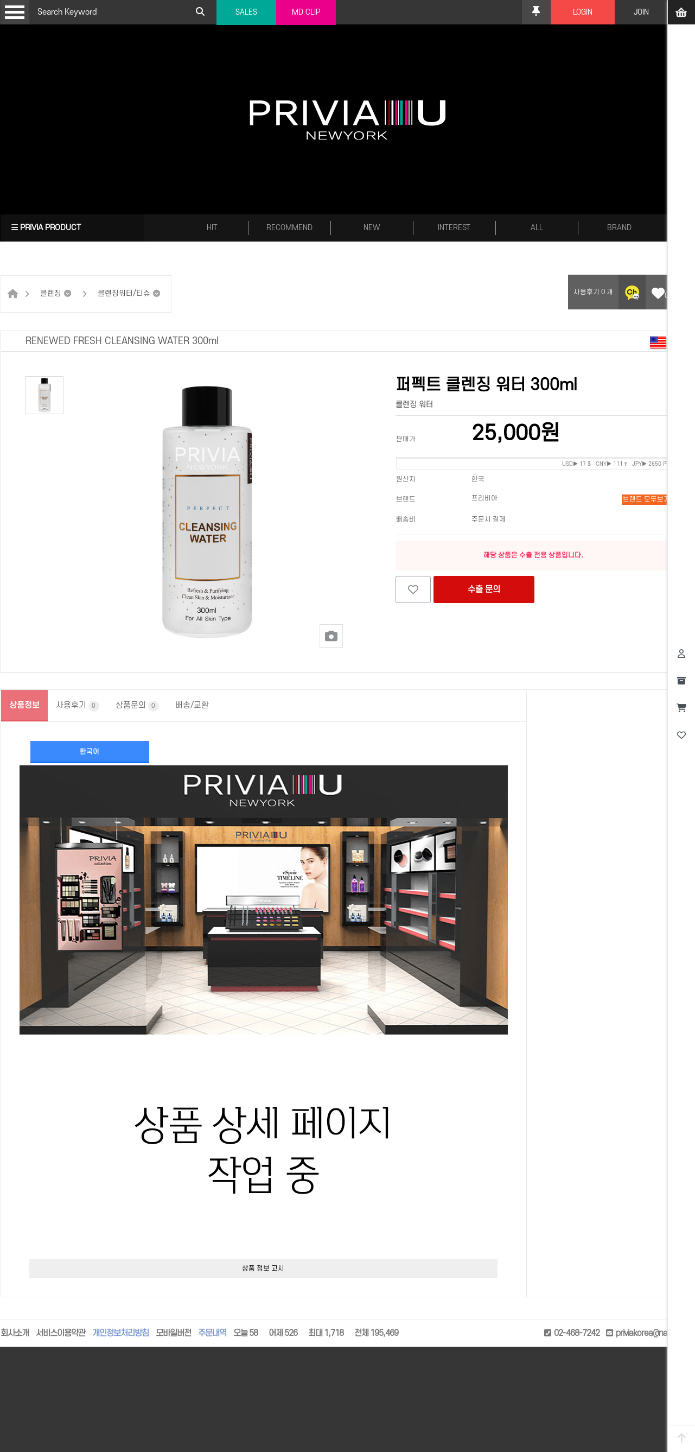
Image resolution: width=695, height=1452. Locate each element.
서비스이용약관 (60, 1333)
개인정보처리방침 (120, 1333)
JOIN (641, 12)
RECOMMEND (289, 228)
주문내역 (212, 1333)
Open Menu (15, 12)
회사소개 (15, 1333)
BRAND (619, 228)
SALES (246, 12)
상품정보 (24, 705)
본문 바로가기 (0, 0)
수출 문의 (484, 589)
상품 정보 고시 (263, 1268)
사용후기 (77, 706)
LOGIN (582, 12)
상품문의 (137, 706)
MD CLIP (306, 12)
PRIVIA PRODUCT (46, 227)
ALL (537, 228)
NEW (372, 228)
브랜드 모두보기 (646, 499)
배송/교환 (192, 705)
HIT (212, 228)
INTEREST (454, 228)
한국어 (89, 752)
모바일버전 (173, 1333)
